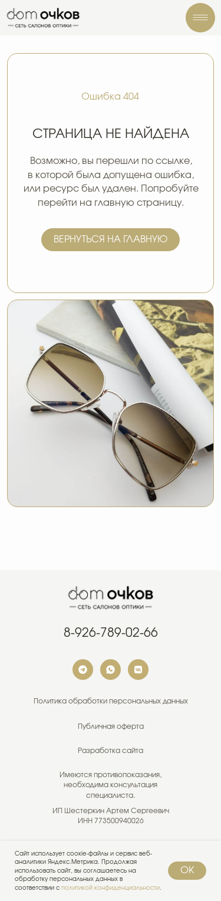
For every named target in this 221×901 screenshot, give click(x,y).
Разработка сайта (110, 751)
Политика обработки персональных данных (111, 701)
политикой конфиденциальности (110, 888)
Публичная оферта (111, 727)
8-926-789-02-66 (111, 633)
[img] (43, 17)
